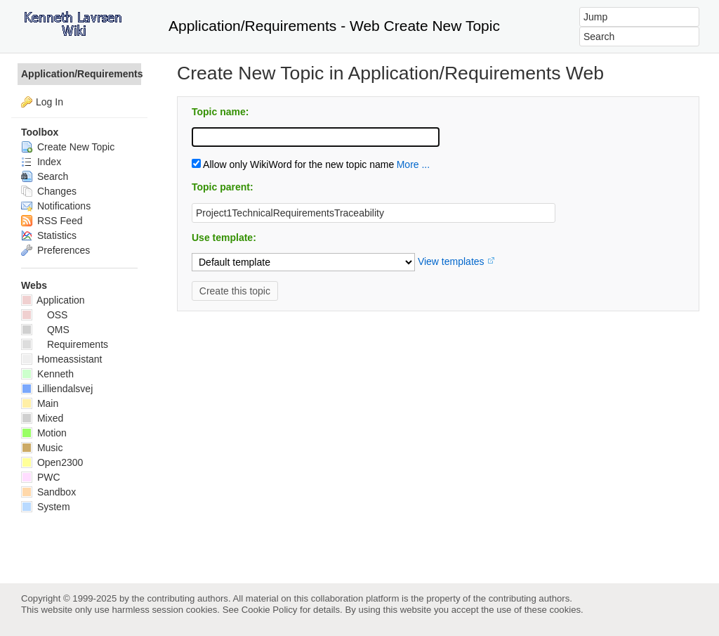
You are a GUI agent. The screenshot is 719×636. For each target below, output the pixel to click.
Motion (44, 433)
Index (41, 161)
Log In (49, 102)
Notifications (56, 206)
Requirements (64, 344)
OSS (44, 314)
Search (44, 176)
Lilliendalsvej (57, 388)
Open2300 (52, 462)
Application (53, 300)
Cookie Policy (270, 609)
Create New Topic (67, 146)
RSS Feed (51, 220)
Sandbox (48, 492)
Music (41, 447)
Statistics (49, 235)
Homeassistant (61, 359)
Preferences (55, 250)
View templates (451, 261)
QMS (45, 329)
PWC (40, 477)
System (45, 506)
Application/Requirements (81, 73)
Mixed (42, 418)
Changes (49, 191)
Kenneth (47, 373)
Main (39, 403)
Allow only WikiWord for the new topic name (293, 164)
